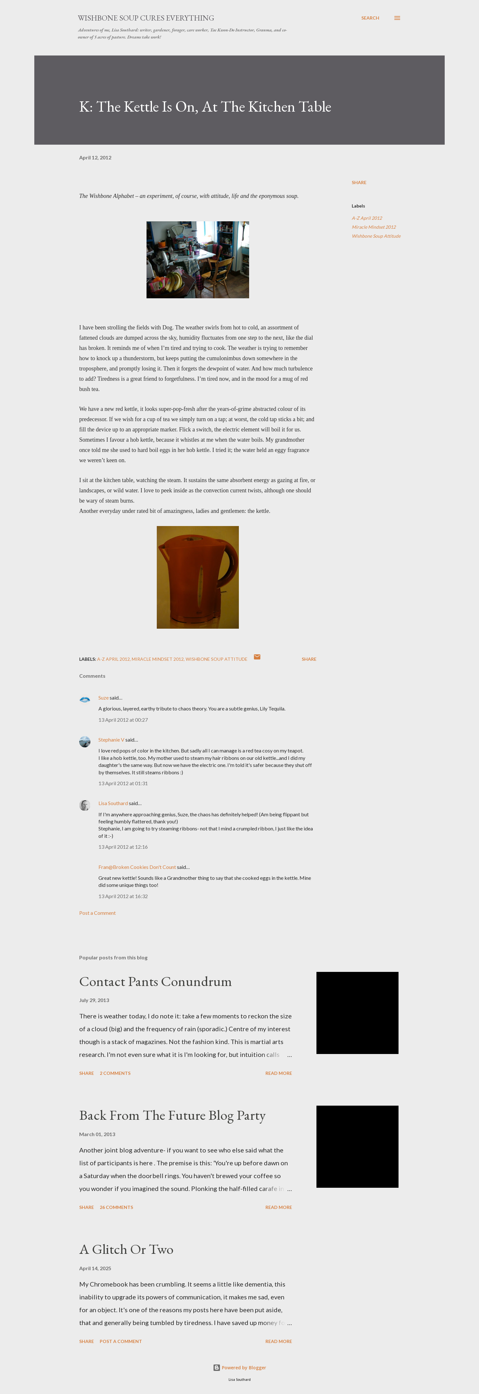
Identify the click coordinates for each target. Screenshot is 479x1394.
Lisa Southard (113, 803)
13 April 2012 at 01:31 (123, 783)
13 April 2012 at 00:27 (123, 720)
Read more (278, 1073)
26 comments (116, 1207)
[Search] (370, 18)
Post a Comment (97, 913)
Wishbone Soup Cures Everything (146, 18)
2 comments (115, 1073)
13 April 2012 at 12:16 (123, 847)
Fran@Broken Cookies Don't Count (137, 867)
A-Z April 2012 (367, 218)
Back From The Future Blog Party (172, 1115)
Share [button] (359, 182)
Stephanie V (111, 739)
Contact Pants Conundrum (155, 981)
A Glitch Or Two (126, 1249)
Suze (103, 697)
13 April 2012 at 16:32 (123, 896)
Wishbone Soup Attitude (376, 236)
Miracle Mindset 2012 (374, 227)
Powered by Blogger (239, 1367)
